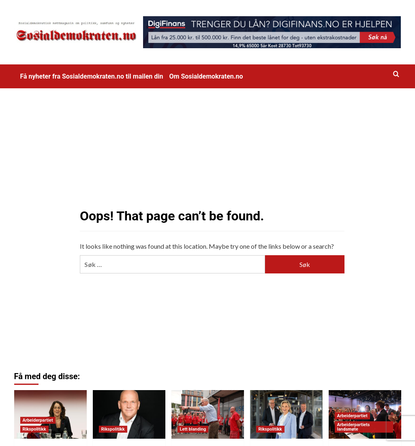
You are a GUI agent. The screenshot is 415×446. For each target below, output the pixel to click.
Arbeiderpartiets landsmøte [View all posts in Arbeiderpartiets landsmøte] (353, 427)
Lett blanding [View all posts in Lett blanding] (193, 429)
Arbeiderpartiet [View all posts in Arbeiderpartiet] (38, 420)
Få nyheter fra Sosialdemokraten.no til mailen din (91, 76)
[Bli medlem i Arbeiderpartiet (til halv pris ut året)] (207, 414)
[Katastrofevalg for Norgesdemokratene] (129, 414)
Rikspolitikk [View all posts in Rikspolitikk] (34, 429)
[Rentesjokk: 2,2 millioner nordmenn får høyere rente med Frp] (286, 414)
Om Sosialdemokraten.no (206, 76)
